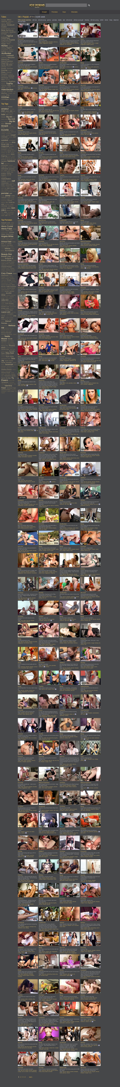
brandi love (32, 571)
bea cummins (45, 110)
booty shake (8, 128)
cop (60, 111)
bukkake (66, 765)
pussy (7, 195)
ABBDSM (4, 21)
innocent (28, 363)
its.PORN (10, 51)
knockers (3, 172)
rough (8, 199)
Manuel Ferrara (6, 322)
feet (9, 152)
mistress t (64, 314)
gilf (53, 201)
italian (19, 832)
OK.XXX (9, 65)
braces (43, 290)
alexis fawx (23, 880)
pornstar (5, 193)
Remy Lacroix (4, 351)
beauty (3, 117)
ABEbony (10, 21)
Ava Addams (9, 251)
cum (14, 137)
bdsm (10, 114)
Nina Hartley (10, 342)
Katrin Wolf (11, 305)
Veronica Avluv (5, 389)
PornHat (4, 70)
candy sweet (69, 408)
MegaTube (5, 63)
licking (9, 174)
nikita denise (45, 360)
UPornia (8, 87)
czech (47, 156)
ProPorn (10, 74)
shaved (9, 200)
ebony (10, 148)
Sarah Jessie (9, 360)
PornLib (8, 72)
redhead (3, 197)
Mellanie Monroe (9, 328)
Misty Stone (9, 331)
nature (14, 185)
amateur (5, 109)
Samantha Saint (5, 358)
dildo (11, 144)
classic (88, 66)
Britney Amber (6, 260)
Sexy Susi (8, 367)
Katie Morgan (9, 303)
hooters (11, 165)
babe (3, 115)
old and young (42, 20)
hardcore (11, 161)
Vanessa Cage (11, 388)
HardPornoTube (6, 42)
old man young (94, 20)
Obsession (4, 344)
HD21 (8, 43)
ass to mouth (33, 291)
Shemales (74, 12)
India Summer (11, 286)
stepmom (116, 20)
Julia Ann (4, 300)
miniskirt (95, 245)
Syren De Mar (6, 378)
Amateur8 (10, 25)
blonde (8, 123)
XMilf (14, 93)
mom (3, 185)
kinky (9, 170)
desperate (62, 786)
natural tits (8, 185)
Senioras (11, 76)
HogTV (9, 48)
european (4, 149)
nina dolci (88, 810)
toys (5, 212)
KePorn (3, 55)
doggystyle (5, 146)
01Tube (3, 20)
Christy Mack (4, 271)
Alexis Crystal (7, 226)
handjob (4, 161)
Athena (7, 249)
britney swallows (22, 268)
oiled (2, 188)
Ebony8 (10, 34)
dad (64, 20)
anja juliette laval (88, 244)
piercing (10, 191)
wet (12, 214)
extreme (20, 245)
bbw (7, 114)
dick (7, 144)
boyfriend (83, 90)
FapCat (10, 36)
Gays (64, 12)
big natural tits (4, 121)
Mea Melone (4, 325)
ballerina (27, 926)
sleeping (86, 20)
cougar (3, 135)
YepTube (12, 99)
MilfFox (11, 63)
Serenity (3, 367)
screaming (4, 200)
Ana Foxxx (9, 234)
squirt (11, 204)
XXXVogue (5, 99)
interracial (4, 169)
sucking (3, 208)
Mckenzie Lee (11, 323)
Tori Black (10, 384)
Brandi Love (6, 256)
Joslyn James (8, 298)
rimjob (12, 197)
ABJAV (3, 23)
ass (11, 111)
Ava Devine (4, 252)
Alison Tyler (9, 230)
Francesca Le (4, 283)
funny (2, 157)
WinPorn (4, 93)
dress (50, 68)
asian (7, 111)
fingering (4, 156)
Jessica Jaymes (10, 295)
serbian (47, 666)
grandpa (54, 20)
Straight (44, 12)
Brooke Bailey (10, 262)
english (88, 44)
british (14, 128)
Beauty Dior (6, 254)
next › (31, 1077)
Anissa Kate (6, 242)
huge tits (4, 167)
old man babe (21, 21)
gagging (54, 716)
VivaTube (10, 91)
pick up (88, 505)
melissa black (27, 88)
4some (22, 455)
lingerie (3, 175)
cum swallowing (72, 179)
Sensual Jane (10, 366)
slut (7, 202)
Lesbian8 (10, 55)
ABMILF (8, 23)
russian (12, 199)
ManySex (11, 57)
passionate (4, 191)
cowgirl (13, 135)
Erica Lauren (7, 281)
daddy (60, 20)
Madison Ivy (4, 319)
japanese (11, 169)
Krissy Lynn (5, 308)
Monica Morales (6, 333)
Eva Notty (13, 281)
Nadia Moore (5, 337)
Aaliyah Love (5, 223)
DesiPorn (12, 32)
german (13, 157)
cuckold (10, 137)
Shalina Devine (6, 369)
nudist (40, 224)
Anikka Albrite (8, 239)
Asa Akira (10, 245)
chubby (8, 131)
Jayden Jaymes (9, 291)
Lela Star (13, 312)
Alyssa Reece (4, 232)
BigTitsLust (10, 30)
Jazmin (3, 293)
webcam (8, 214)
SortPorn (12, 81)
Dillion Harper (5, 278)
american (12, 109)
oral (8, 188)
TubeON (4, 86)
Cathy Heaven (11, 265)
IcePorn (4, 51)
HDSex (4, 46)
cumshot (4, 140)
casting (11, 130)
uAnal (13, 86)
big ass (9, 117)
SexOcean (4, 78)
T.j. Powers (7, 379)
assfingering (21, 481)
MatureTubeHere (7, 61)
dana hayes (92, 1020)
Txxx (9, 86)
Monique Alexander (6, 334)
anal (3, 111)
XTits (7, 95)
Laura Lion (5, 312)
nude (12, 186)
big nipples (27, 361)
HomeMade (4, 49)
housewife (62, 156)
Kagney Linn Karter (6, 301)
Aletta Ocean (9, 224)
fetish (12, 154)
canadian (54, 1024)
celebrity (30, 999)
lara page (30, 1047)
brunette (5, 130)
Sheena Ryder (5, 372)
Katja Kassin (4, 305)
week (43, 17)
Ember (9, 280)
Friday (10, 283)
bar (77, 434)
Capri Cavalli (5, 263)
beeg (110, 20)
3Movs (9, 20)
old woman (69, 20)
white (2, 215)
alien (22, 974)
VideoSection (7, 89)
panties (11, 190)
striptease (11, 206)
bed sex (46, 179)
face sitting (4, 151)
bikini (46, 431)
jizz (2, 170)
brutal (29, 244)
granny (49, 20)
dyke (72, 1022)
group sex (10, 159)
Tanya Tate (11, 380)
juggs (5, 170)
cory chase (55, 431)
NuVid (3, 65)
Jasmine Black (11, 288)
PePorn (9, 66)
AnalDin (4, 27)
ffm (43, 598)
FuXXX (12, 40)
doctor (106, 20)
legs (12, 172)
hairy (14, 159)
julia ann (25, 180)
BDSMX (13, 28)
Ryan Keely (10, 356)
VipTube (3, 91)
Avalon (10, 252)
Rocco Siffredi (5, 355)
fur (30, 316)
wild (9, 215)
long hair (9, 175)
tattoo (9, 208)
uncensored (11, 212)
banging (91, 336)
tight (12, 210)
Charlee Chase (5, 268)
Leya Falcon (9, 316)
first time (45, 506)
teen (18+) (62, 68)
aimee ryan (48, 644)
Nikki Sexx (4, 342)
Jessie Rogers (5, 296)
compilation (9, 133)
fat (6, 152)
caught (93, 201)
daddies (62, 360)
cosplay (40, 879)
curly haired (65, 155)
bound (88, 929)
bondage (11, 126)
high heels (7, 163)
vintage (3, 214)
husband (9, 167)
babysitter (86, 336)
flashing (67, 223)
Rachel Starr (5, 349)
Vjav (14, 91)
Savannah (9, 364)
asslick (98, 855)
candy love (51, 1047)
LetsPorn (4, 57)
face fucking (10, 149)
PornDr (3, 68)
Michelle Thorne (5, 329)
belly (21, 293)
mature (3, 181)
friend (13, 156)
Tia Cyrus (11, 382)
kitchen (70, 156)
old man (34, 20)
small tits (12, 202)
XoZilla (3, 95)
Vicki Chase (10, 391)
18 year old (4, 106)
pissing (14, 191)
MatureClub (5, 59)
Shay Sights (8, 371)
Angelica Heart (5, 238)
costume (98, 950)
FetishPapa (5, 38)
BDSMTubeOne (5, 28)
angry (85, 690)
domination (24, 456)
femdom (8, 154)
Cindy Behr (11, 271)
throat (8, 210)
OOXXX (3, 66)
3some (10, 107)
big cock (11, 119)
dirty (86, 529)
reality (13, 196)
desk (75, 503)
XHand (10, 93)
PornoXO (4, 74)
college (3, 133)
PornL (3, 72)
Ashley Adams (5, 247)
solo (2, 204)
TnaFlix (9, 83)
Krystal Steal (9, 310)
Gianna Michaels (6, 284)
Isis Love (3, 288)
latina (8, 172)
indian (14, 167)
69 (63, 134)
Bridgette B (9, 258)
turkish (101, 20)
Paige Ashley (11, 344)
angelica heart (66, 832)
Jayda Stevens (5, 289)
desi (57, 929)
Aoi (6, 243)
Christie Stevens (10, 270)
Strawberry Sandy (10, 376)
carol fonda (70, 643)
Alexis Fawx (6, 229)
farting (45, 620)
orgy (2, 190)
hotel (49, 203)
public (3, 195)
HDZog (3, 48)
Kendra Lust (5, 306)
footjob (40, 952)
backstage (86, 179)
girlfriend (3, 159)
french (9, 156)
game (91, 668)
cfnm (92, 1045)
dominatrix (68, 1022)
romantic (3, 199)
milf (13, 181)
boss (47, 41)
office (24, 385)
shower (40, 483)
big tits (12, 121)
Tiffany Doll (4, 384)
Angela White (7, 236)
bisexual (91, 690)
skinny (3, 202)
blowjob (4, 126)
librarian (90, 245)
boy (67, 179)
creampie (4, 137)
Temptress (4, 382)
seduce (76, 66)
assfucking (10, 112)
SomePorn (4, 81)
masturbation (6, 179)
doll (45, 90)
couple (8, 135)
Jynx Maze (12, 300)
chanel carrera (90, 133)
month (37, 17)
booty (3, 128)
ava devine (65, 503)
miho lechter (72, 529)
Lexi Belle (3, 314)
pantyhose (83, 505)
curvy (6, 142)
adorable (86, 291)
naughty (3, 186)
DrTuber (4, 34)
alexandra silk (24, 315)
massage (3, 177)
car (94, 504)
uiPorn (3, 87)
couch (93, 43)
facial (9, 151)
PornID (10, 70)
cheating (3, 131)
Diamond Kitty (9, 277)
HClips (3, 43)
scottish (53, 481)
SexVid (8, 79)
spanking (7, 204)
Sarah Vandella (6, 362)
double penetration (64, 180)
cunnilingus (12, 140)
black (3, 124)
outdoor (6, 190)
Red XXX (12, 349)
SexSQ (11, 78)
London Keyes (9, 317)
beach (45, 223)
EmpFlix (3, 36)
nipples (8, 186)
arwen (22, 504)
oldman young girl (78, 20)
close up (13, 131)
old (5, 188)
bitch (47, 528)
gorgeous (84, 977)
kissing (13, 170)
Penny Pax (4, 346)
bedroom (50, 179)
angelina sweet (24, 266)
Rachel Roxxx (9, 347)
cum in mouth (5, 138)
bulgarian (62, 44)
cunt (2, 142)
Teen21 (3, 84)
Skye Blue (7, 374)
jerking (82, 760)
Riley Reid (10, 353)
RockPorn (4, 76)
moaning (11, 183)
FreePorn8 (4, 40)
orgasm (12, 188)
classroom (41, 832)
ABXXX (3, 25)
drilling (51, 156)
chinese (33, 760)
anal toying (93, 927)
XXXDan (5, 97)
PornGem (10, 68)
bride (85, 66)
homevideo (4, 165)
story (52, 314)
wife (6, 215)
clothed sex (71, 503)
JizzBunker (6, 53)
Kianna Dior (13, 306)
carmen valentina (89, 410)
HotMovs (11, 49)
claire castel (44, 313)
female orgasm (26, 975)
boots (34, 44)
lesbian (3, 174)
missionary (5, 183)
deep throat (28, 45)
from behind (89, 113)
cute (9, 142)
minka (88, 158)
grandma (55, 156)
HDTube (10, 46)
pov (11, 193)
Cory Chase (6, 273)
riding (8, 197)
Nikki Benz (11, 341)
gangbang (7, 157)
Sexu (3, 79)
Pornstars (55, 12)
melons (9, 181)
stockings (4, 206)
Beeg (3, 30)
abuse (22, 244)
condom (31, 156)
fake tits (14, 151)
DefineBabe (5, 32)
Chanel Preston (6, 267)
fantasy (3, 152)
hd (2, 163)
